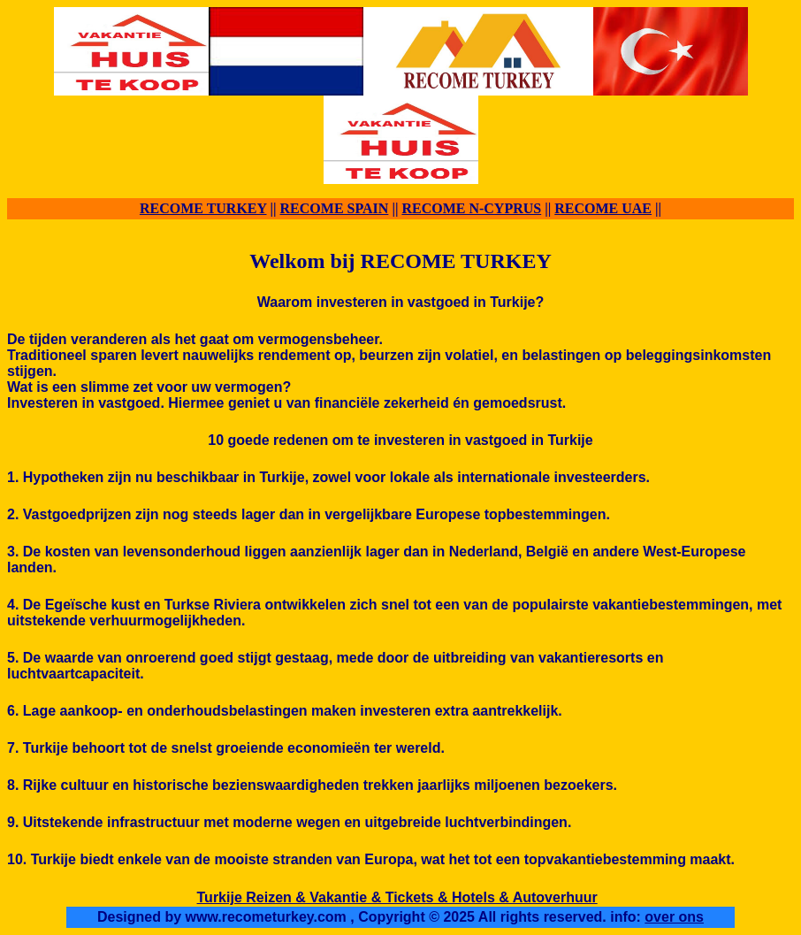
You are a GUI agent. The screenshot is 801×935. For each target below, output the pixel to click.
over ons (674, 916)
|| (273, 208)
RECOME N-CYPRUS (471, 208)
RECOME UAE (603, 208)
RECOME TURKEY (203, 208)
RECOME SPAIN (334, 208)
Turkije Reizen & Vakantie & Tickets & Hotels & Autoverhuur (397, 897)
